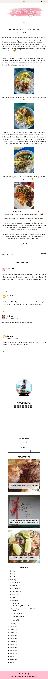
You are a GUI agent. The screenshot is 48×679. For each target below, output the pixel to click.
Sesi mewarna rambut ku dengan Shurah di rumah (24, 486)
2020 (12, 630)
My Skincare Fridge (17, 613)
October (14, 588)
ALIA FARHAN (18, 676)
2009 (12, 662)
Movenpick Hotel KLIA (18, 616)
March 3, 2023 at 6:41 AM (11, 271)
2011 (12, 656)
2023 (12, 580)
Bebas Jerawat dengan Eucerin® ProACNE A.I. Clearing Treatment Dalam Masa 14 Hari (24, 521)
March (14, 600)
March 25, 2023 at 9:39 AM (12, 298)
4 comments (42, 253)
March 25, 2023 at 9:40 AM (12, 338)
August (14, 594)
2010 (12, 659)
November (15, 585)
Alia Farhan (10, 296)
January (14, 620)
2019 (12, 633)
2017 (12, 638)
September (15, 591)
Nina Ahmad (9, 316)
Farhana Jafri (10, 268)
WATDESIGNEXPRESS (32, 676)
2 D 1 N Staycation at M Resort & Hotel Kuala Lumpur (25, 610)
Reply (4, 286)
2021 (12, 627)
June (13, 597)
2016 (12, 642)
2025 (12, 574)
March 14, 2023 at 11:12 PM (12, 318)
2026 (12, 571)
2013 (12, 650)
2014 (12, 647)
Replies (7, 291)
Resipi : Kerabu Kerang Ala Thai (24, 557)
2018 (12, 635)
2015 (12, 644)
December (15, 582)
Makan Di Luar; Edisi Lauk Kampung (24, 29)
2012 (12, 653)
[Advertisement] (24, 422)
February (15, 603)
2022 (12, 624)
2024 (12, 577)
